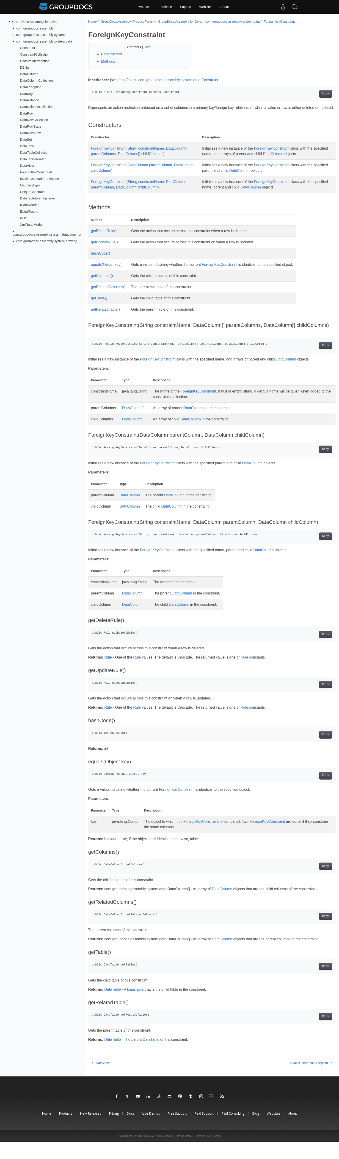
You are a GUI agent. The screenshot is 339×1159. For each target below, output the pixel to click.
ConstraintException (35, 61)
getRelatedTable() (105, 315)
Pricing (114, 1130)
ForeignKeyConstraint (36, 172)
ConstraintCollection (35, 54)
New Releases (90, 1130)
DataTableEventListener (37, 198)
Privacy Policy (185, 1153)
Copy (308, 93)
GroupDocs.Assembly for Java (34, 22)
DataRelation (29, 100)
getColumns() (102, 281)
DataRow (26, 113)
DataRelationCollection (36, 107)
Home (92, 21)
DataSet (26, 139)
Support (185, 7)
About (224, 7)
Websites (205, 7)
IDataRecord (29, 211)
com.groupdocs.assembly (35, 28)
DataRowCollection (34, 120)
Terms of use (203, 1153)
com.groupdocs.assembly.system (40, 35)
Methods (108, 61)
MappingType (30, 185)
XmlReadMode (31, 224)
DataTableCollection (34, 152)
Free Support (177, 1130)
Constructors (111, 54)
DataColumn (29, 74)
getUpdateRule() (104, 248)
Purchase (165, 7)
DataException (30, 87)
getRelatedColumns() (108, 292)
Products (144, 7)
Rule (23, 218)
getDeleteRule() (104, 236)
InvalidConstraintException (39, 178)
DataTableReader (33, 159)
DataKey (26, 94)
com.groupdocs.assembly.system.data (44, 41)
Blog (255, 1130)
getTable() (99, 304)
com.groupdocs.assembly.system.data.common (47, 234)
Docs (130, 1130)
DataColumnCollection (36, 80)
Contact (217, 1153)
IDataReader (29, 205)
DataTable (27, 146)
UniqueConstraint (32, 192)
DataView (27, 165)
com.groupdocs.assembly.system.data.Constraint (178, 80)
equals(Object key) (106, 270)
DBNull (25, 67)
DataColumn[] (133, 413)
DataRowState (30, 126)
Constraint (27, 48)
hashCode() (100, 259)
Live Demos (151, 1130)
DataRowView (30, 133)
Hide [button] (144, 47)
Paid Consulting (232, 1130)
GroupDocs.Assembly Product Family (127, 21)
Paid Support (204, 1130)
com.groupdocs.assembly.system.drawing (46, 241)
